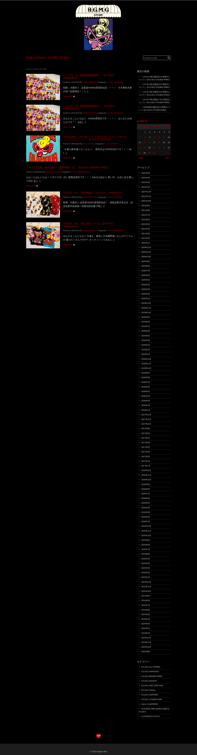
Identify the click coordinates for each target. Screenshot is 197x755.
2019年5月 (145, 336)
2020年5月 (145, 280)
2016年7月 (145, 494)
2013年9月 (145, 652)
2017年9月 (145, 429)
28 (140, 153)
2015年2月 (145, 573)
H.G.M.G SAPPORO (149, 695)
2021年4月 (145, 229)
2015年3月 (145, 568)
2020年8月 (145, 266)
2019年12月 (146, 303)
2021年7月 (145, 215)
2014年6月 (145, 610)
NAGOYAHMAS (89, 144)
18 (159, 142)
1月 (40, 69)
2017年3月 (145, 457)
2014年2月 (145, 628)
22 (144, 148)
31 (154, 153)
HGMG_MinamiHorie (53, 172)
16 (149, 142)
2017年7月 (145, 438)
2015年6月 (145, 554)
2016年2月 (145, 517)
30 (149, 153)
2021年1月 (145, 243)
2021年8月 (145, 210)
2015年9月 (145, 540)
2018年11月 (146, 364)
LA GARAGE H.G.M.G (150, 716)
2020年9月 (145, 261)
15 (144, 142)
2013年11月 (146, 642)
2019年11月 (146, 308)
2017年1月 (145, 466)
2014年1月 (145, 633)
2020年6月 (145, 275)
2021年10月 (146, 201)
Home (28, 69)
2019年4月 (145, 340)
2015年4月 (145, 563)
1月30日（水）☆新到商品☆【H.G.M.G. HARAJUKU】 (93, 192)
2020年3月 (145, 289)
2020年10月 (146, 257)
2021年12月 (146, 192)
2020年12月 (146, 247)
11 (159, 137)
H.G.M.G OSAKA (148, 690)
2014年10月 (146, 591)
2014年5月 (145, 614)
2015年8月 (145, 545)
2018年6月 (145, 387)
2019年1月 (145, 354)
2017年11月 (146, 419)
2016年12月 (146, 470)
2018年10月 (146, 368)
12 (164, 137)
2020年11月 (146, 252)
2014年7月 (145, 605)
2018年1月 (145, 410)
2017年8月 (145, 433)
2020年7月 (145, 271)
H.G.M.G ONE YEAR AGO (152, 686)
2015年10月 (146, 535)
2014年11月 (146, 587)
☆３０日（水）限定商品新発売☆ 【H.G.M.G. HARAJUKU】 (90, 107)
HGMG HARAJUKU (90, 82)
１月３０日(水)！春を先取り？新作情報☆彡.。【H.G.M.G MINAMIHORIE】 (67, 167)
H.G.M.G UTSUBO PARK (151, 699)
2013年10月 (146, 647)
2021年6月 (145, 220)
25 (159, 148)
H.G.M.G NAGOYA (111, 144)
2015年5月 (145, 559)
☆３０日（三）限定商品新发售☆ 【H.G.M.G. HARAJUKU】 (90, 76)
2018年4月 (145, 396)
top (98, 735)
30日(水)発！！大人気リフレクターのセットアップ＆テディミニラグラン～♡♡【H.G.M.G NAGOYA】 (95, 138)
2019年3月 (145, 345)
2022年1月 (145, 187)
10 (154, 137)
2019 (35, 69)
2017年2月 (145, 461)
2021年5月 (145, 224)
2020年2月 (145, 294)
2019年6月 (145, 331)
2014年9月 (145, 596)
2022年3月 (145, 182)
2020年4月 (145, 285)
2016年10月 (146, 480)
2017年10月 (146, 424)
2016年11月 (146, 475)
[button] (169, 58)
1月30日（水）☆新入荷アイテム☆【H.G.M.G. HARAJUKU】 (89, 225)
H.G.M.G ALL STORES (150, 667)
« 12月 (140, 158)
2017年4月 (145, 452)
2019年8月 (145, 322)
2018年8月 (145, 377)
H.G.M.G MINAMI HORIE (80, 172)
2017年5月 (145, 447)
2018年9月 (145, 373)
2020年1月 (145, 298)
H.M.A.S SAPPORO (149, 704)
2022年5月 (145, 173)
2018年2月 (145, 405)
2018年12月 (146, 359)
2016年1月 (145, 521)
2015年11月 (146, 531)
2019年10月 (146, 312)
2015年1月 (145, 577)
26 (164, 148)
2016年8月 (145, 489)
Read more (67, 96)
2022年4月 (145, 178)
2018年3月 (145, 401)
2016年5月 (145, 503)
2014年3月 (145, 624)
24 (154, 148)
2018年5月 (145, 391)
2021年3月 (145, 234)
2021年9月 (145, 206)
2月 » (167, 158)
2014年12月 (146, 582)
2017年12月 (146, 415)
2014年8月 (145, 600)
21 (140, 148)
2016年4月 (145, 508)
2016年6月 (145, 498)
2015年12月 (146, 526)
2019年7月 (145, 326)
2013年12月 (146, 638)
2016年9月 (145, 484)
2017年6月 (145, 443)
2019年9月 (145, 317)
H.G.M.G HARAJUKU (115, 82)
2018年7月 (145, 382)
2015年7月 (145, 549)
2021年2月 (145, 238)
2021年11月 (146, 196)
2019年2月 (145, 350)
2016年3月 (145, 512)
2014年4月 (145, 619)
